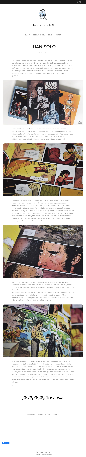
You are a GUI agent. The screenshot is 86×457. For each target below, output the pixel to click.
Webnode (49, 454)
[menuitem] (27, 35)
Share (6, 443)
